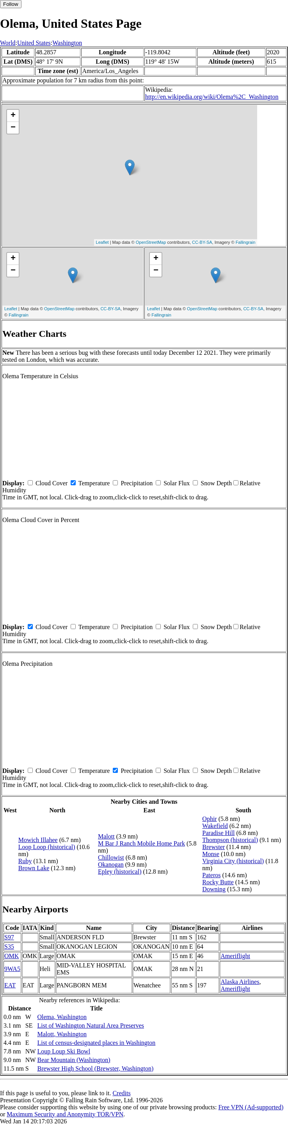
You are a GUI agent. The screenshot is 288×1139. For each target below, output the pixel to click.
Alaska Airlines (239, 981)
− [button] (13, 128)
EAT (10, 985)
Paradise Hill (218, 833)
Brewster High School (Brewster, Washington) (95, 1068)
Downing (214, 889)
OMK (11, 956)
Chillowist (111, 857)
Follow (10, 4)
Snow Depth (216, 483)
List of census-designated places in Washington (96, 1042)
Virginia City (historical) (233, 861)
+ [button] (13, 116)
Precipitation (137, 483)
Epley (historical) (120, 871)
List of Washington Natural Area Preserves (90, 1025)
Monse (210, 854)
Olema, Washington (62, 1017)
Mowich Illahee (38, 840)
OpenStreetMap (151, 242)
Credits (121, 1093)
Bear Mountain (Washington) (73, 1060)
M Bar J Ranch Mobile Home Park (141, 843)
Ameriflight (235, 956)
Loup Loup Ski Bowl (64, 1051)
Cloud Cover (52, 483)
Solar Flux (177, 483)
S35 (9, 946)
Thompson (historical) (230, 840)
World (8, 42)
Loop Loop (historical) (46, 847)
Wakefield (215, 826)
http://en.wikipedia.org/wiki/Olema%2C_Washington (211, 96)
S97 (9, 937)
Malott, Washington (62, 1034)
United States (34, 42)
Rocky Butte (217, 882)
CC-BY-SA (202, 242)
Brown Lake (34, 868)
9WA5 (12, 969)
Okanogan (111, 864)
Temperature (94, 483)
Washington (67, 42)
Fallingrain (246, 242)
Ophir (209, 818)
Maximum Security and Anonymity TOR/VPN (65, 1114)
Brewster (213, 847)
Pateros (211, 875)
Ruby (25, 861)
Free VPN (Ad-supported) (250, 1107)
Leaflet (102, 242)
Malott (106, 836)
